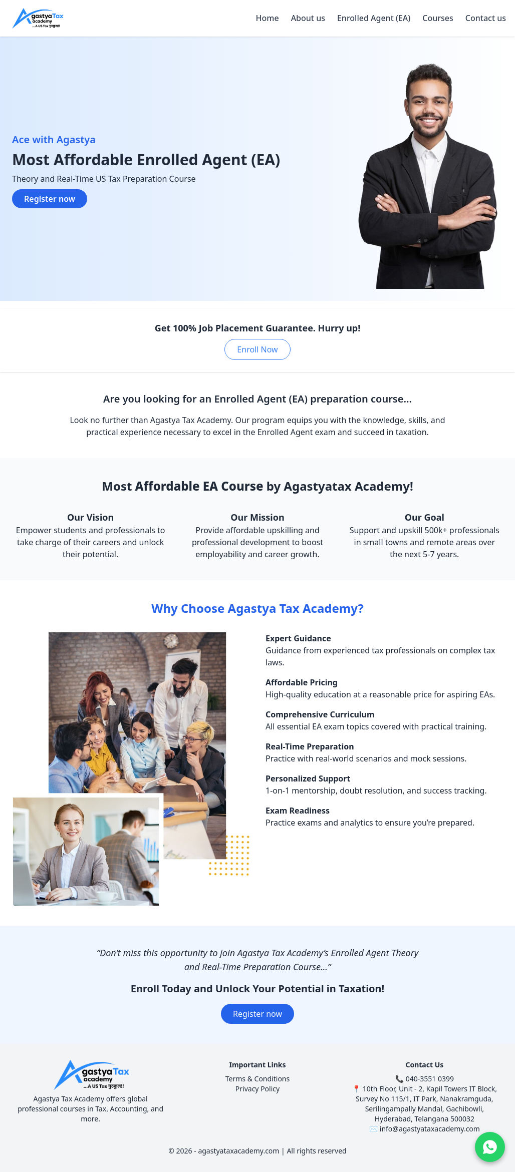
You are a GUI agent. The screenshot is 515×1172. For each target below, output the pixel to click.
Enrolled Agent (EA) (373, 18)
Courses (437, 18)
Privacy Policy (257, 1088)
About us (308, 18)
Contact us (485, 18)
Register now (49, 198)
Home (267, 18)
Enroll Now (257, 349)
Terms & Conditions (257, 1078)
